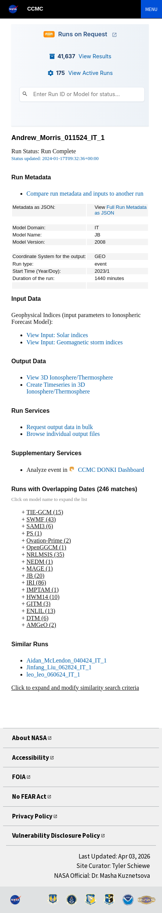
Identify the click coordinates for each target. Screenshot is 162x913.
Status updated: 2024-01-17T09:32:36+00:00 (55, 158)
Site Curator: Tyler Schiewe (113, 866)
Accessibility (31, 757)
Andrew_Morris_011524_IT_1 (58, 138)
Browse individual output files (63, 434)
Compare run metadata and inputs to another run (84, 193)
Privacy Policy (34, 816)
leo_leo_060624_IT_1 (53, 674)
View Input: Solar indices (57, 335)
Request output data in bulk (59, 427)
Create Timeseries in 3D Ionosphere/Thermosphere (58, 388)
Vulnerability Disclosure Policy (58, 835)
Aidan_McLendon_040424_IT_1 (66, 660)
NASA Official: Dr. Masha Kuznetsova (102, 875)
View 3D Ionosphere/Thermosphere (69, 377)
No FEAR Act (32, 796)
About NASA (31, 737)
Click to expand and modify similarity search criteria (75, 687)
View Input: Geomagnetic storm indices (74, 342)
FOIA (19, 776)
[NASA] (16, 8)
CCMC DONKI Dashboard (106, 470)
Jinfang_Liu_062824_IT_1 (58, 667)
